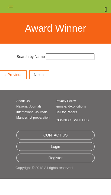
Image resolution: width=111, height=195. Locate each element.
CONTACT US (55, 150)
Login (55, 162)
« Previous (13, 83)
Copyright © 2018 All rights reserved (43, 183)
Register (55, 173)
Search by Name (31, 65)
